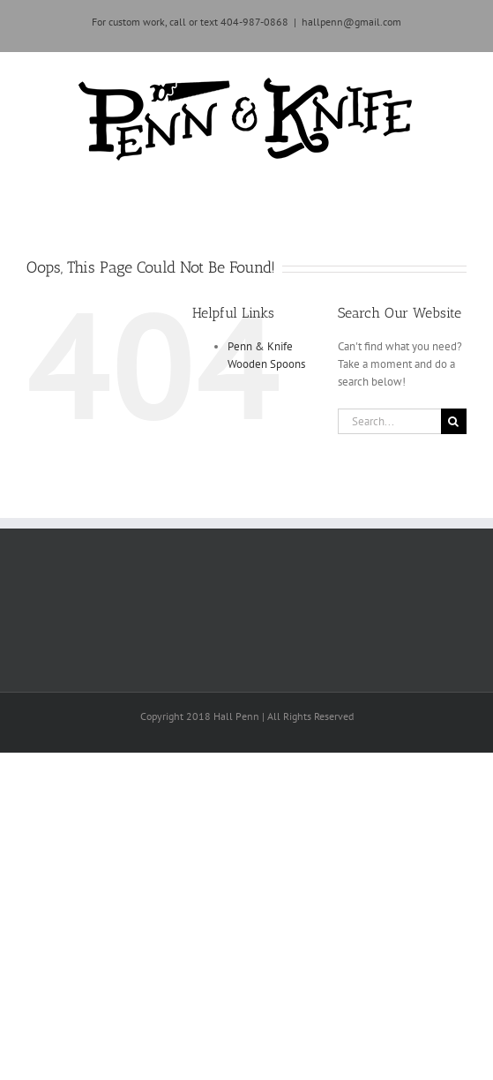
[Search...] (389, 421)
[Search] (454, 421)
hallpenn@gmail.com (351, 21)
